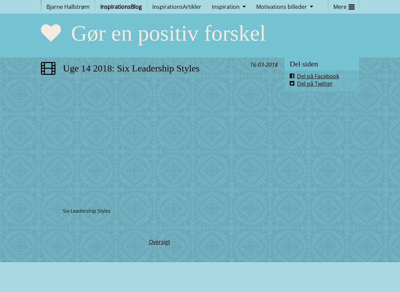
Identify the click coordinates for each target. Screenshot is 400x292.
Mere (344, 5)
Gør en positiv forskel (168, 33)
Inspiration (226, 7)
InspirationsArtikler (176, 7)
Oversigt (159, 242)
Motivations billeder (281, 7)
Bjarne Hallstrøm (68, 7)
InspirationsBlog (121, 7)
